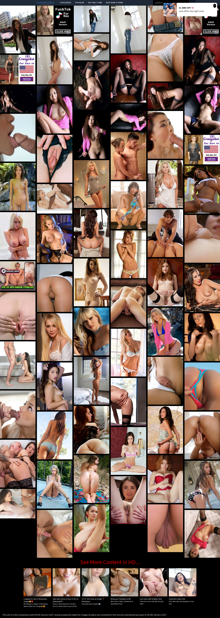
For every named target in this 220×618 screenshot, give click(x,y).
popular (79, 2)
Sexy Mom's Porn (114, 2)
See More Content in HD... (110, 562)
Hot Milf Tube (95, 2)
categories (65, 2)
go (192, 2)
